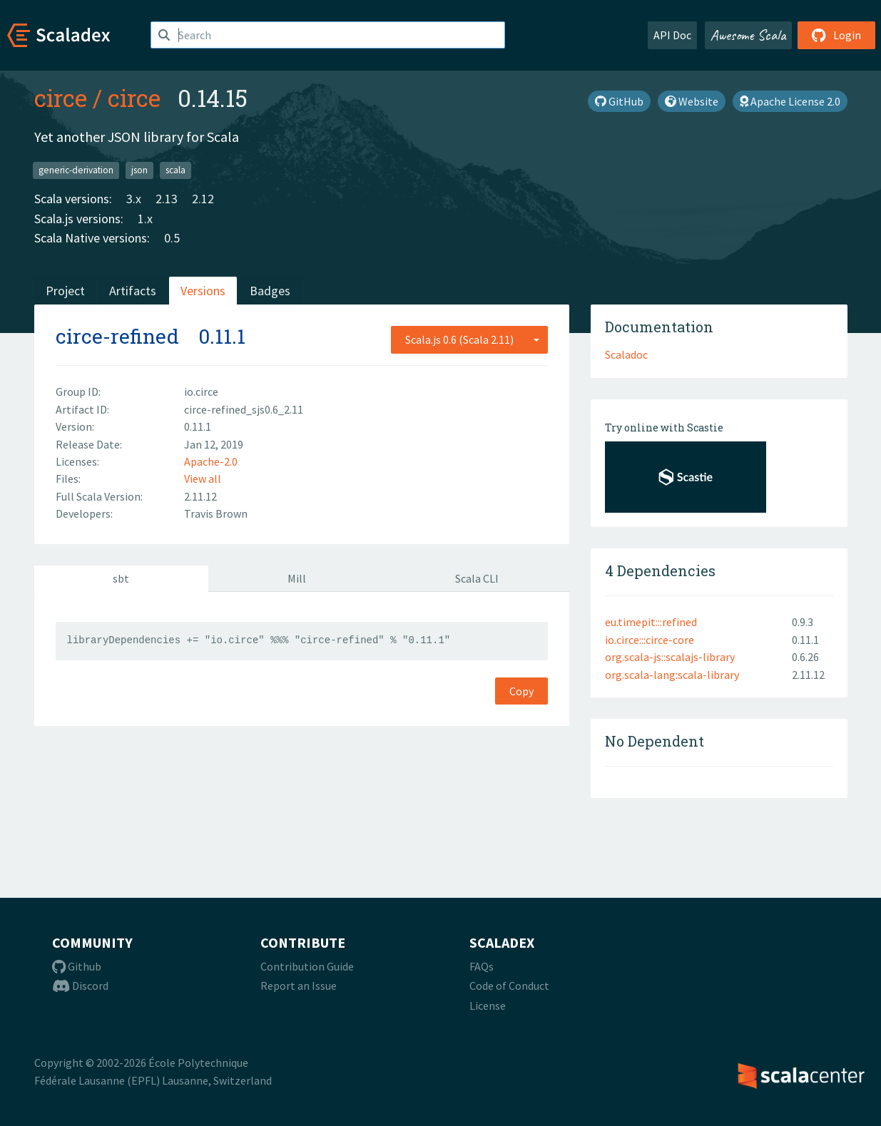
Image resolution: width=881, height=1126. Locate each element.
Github (76, 966)
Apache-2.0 (211, 461)
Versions (202, 290)
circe (60, 97)
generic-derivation (76, 170)
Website (691, 101)
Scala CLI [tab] (477, 578)
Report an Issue (298, 985)
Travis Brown (216, 513)
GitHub (619, 101)
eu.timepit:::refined (651, 622)
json (139, 170)
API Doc (672, 35)
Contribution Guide (307, 966)
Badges (270, 290)
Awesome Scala (748, 35)
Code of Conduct (509, 985)
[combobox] (469, 339)
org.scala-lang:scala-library (672, 674)
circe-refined (117, 336)
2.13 (167, 198)
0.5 (172, 238)
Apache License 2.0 (790, 101)
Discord (80, 985)
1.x (145, 218)
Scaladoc (626, 354)
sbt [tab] (121, 578)
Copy (521, 691)
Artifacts (132, 290)
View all (202, 478)
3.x (133, 198)
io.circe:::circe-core (649, 640)
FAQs (481, 966)
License (487, 1005)
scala (175, 170)
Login (836, 35)
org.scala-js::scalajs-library (670, 657)
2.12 (203, 198)
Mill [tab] (296, 578)
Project (65, 290)
